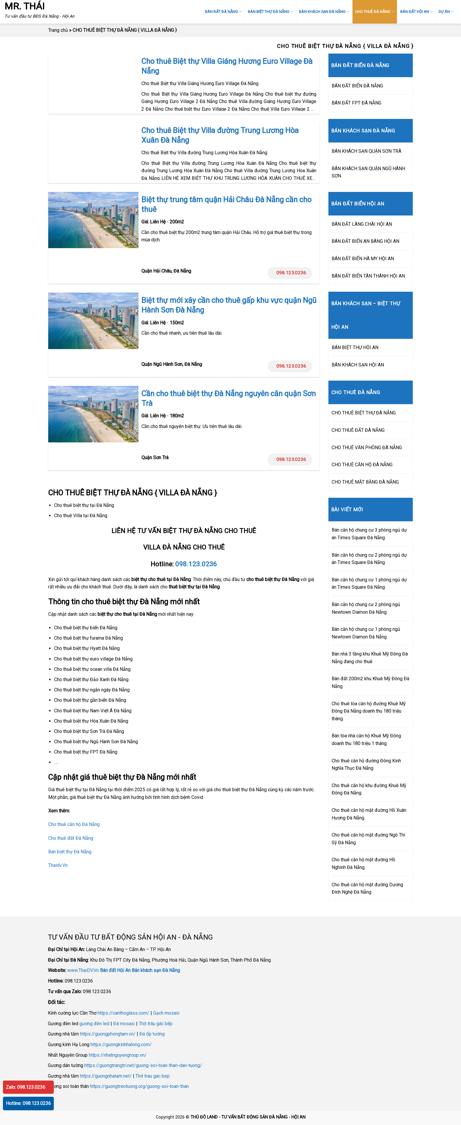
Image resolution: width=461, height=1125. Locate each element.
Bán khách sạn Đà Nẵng (156, 970)
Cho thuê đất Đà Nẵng (70, 838)
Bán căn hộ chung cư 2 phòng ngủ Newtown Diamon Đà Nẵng (366, 608)
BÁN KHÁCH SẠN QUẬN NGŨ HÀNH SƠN (368, 172)
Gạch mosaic (166, 1013)
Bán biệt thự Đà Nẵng (69, 851)
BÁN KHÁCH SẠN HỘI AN (358, 365)
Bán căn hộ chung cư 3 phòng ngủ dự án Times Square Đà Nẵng (369, 533)
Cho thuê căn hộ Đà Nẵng (74, 824)
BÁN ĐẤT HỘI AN (416, 11)
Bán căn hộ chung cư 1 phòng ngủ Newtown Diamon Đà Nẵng (366, 633)
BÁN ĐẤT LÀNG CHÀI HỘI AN (362, 224)
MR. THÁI (24, 6)
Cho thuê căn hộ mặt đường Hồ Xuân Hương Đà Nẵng (369, 814)
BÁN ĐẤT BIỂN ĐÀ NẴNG (357, 86)
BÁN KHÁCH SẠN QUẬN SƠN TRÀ (366, 151)
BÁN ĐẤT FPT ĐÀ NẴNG (356, 103)
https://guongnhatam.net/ (106, 1076)
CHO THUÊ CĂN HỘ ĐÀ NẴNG (362, 464)
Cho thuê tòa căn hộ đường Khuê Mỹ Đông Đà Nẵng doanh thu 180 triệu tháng (369, 711)
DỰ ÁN (446, 11)
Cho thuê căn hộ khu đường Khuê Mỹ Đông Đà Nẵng (369, 789)
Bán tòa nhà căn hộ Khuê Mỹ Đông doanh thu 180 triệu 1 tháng (366, 739)
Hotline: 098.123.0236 (28, 1103)
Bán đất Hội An (115, 970)
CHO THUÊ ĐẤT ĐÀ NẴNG (358, 430)
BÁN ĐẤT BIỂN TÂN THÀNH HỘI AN (368, 276)
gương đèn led (94, 1023)
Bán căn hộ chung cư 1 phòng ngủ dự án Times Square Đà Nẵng (369, 583)
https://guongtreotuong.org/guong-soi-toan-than (139, 1086)
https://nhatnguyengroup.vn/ (117, 1055)
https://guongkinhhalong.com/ (121, 1044)
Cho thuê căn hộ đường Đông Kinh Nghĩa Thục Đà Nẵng (366, 764)
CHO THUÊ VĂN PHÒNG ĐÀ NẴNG (367, 447)
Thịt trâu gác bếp (156, 1023)
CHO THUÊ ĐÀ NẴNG (374, 11)
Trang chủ (58, 30)
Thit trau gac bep (153, 1076)
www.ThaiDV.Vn (83, 970)
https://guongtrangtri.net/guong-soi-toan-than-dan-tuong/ (143, 1065)
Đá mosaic (124, 1023)
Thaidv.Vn (58, 865)
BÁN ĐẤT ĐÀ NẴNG (223, 11)
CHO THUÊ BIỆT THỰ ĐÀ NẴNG (364, 413)
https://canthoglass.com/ (123, 1013)
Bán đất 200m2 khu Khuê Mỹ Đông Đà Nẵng (370, 682)
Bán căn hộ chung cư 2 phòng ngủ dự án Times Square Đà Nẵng (369, 558)
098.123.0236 (289, 273)
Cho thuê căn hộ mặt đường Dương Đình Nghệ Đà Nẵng (367, 888)
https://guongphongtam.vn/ (108, 1034)
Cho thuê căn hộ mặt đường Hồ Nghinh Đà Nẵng (363, 863)
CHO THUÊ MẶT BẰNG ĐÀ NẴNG (365, 482)
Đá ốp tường (152, 1034)
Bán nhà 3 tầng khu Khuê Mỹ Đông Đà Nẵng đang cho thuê (370, 657)
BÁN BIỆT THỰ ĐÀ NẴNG (270, 11)
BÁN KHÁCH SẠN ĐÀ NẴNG (324, 11)
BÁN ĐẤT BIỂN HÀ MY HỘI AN (363, 258)
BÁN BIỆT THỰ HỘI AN (355, 347)
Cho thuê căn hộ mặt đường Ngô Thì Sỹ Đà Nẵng (368, 838)
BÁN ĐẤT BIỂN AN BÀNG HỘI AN (365, 241)
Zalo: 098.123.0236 (25, 1087)
